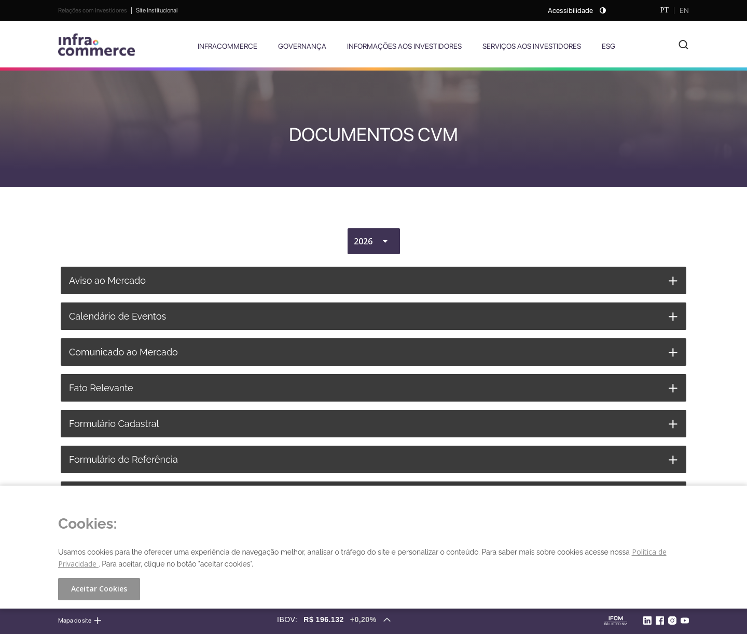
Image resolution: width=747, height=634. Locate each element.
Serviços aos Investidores (531, 46)
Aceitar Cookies (99, 589)
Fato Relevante (101, 387)
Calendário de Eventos (117, 316)
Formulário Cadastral (114, 423)
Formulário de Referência (123, 459)
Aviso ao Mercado (107, 280)
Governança (302, 46)
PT (664, 10)
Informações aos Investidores (404, 46)
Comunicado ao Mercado (123, 352)
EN (684, 10)
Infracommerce (227, 46)
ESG (608, 46)
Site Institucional (156, 10)
